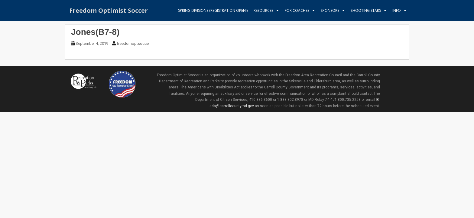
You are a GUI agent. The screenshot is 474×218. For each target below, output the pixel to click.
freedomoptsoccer (133, 43)
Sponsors (330, 10)
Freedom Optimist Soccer (108, 10)
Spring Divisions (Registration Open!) (213, 10)
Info (396, 10)
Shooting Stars (366, 10)
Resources (263, 10)
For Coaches (297, 10)
